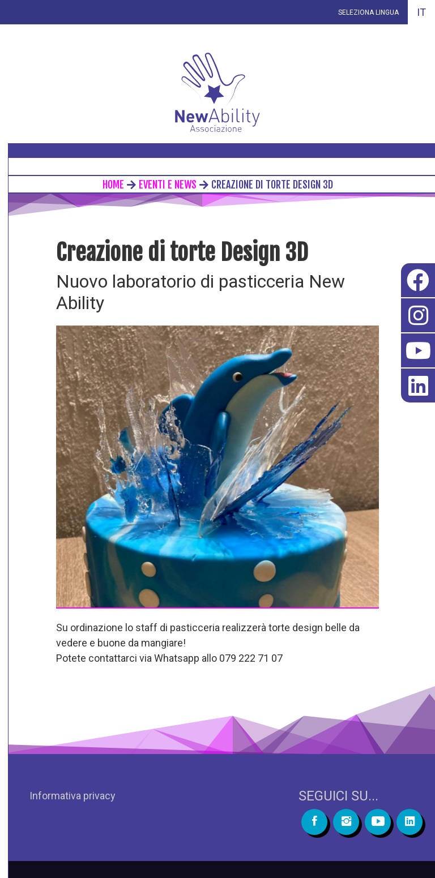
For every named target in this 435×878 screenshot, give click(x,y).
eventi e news (168, 184)
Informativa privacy (72, 796)
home (113, 184)
